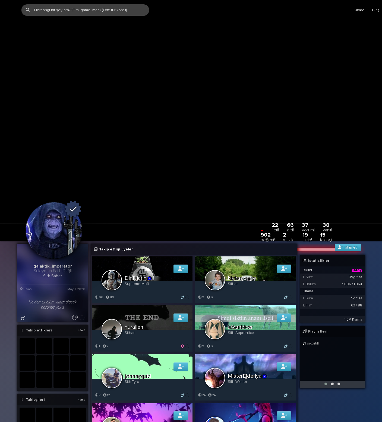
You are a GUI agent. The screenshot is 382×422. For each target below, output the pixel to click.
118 (213, 404)
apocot (136, 384)
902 (268, 196)
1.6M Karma (353, 279)
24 (202, 355)
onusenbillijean (245, 384)
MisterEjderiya (247, 336)
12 (106, 355)
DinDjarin (138, 238)
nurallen (134, 287)
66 (290, 187)
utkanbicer (240, 287)
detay (357, 230)
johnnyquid (138, 336)
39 (99, 404)
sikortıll (310, 303)
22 (275, 187)
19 (307, 196)
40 (109, 404)
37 (308, 187)
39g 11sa (355, 237)
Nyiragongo (242, 238)
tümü (81, 290)
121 (202, 404)
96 (99, 257)
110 (110, 257)
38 (327, 187)
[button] (326, 343)
